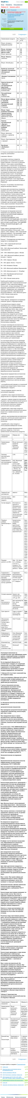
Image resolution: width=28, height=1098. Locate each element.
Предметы (9, 4)
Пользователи (18, 4)
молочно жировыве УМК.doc (9, 1072)
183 (25, 1084)
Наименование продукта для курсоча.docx (13, 1080)
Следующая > (22, 34)
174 (25, 1067)
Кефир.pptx (5, 1067)
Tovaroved (13, 10)
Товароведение (11, 19)
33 (25, 1080)
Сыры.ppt (5, 1082)
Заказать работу (15, 7)
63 (25, 1074)
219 (25, 1077)
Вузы (2, 4)
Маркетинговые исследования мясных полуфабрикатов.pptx (12, 1070)
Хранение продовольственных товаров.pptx (13, 1084)
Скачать (12, 28)
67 (25, 1069)
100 (25, 1082)
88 (25, 1072)
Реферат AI (4, 7)
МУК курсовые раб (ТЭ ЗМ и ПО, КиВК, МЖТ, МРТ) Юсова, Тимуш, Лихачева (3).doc (13, 1077)
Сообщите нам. (18, 12)
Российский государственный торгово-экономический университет (15, 15)
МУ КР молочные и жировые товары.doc (12, 1074)
